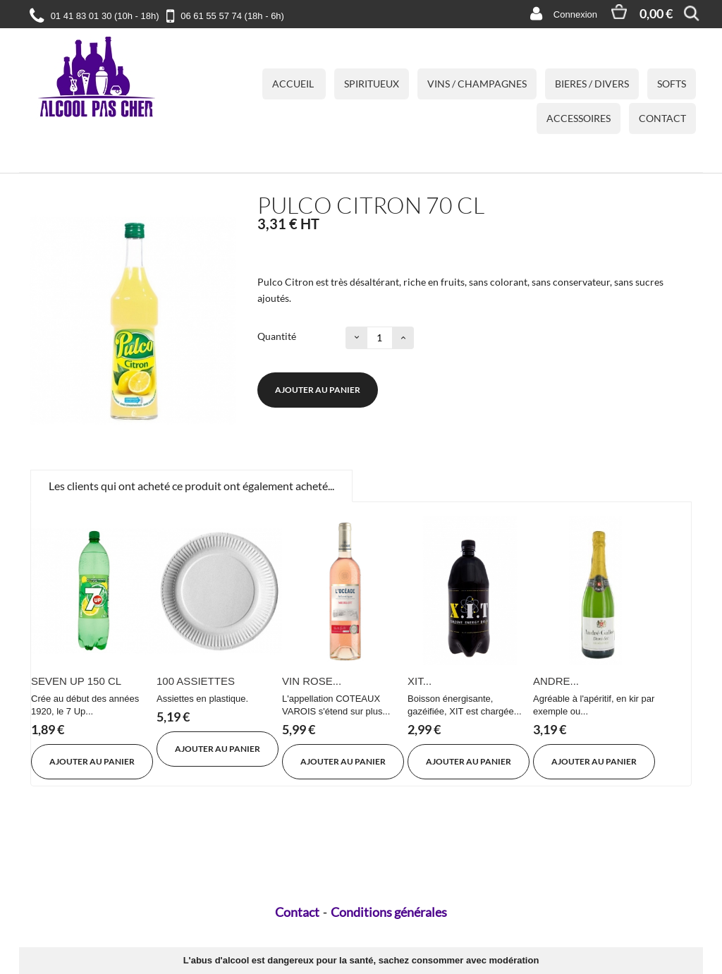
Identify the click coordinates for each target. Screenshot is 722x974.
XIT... (420, 681)
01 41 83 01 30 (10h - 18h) (105, 16)
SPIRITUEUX (371, 84)
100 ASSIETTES (196, 681)
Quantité (276, 336)
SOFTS (671, 84)
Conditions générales (389, 912)
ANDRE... (556, 681)
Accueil (294, 84)
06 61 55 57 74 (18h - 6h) (232, 16)
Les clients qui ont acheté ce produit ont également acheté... (191, 485)
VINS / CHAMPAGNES (477, 84)
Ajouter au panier (317, 389)
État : (268, 254)
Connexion (575, 14)
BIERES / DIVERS (592, 84)
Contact (662, 118)
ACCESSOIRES (578, 118)
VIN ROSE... (311, 681)
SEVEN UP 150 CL (76, 681)
